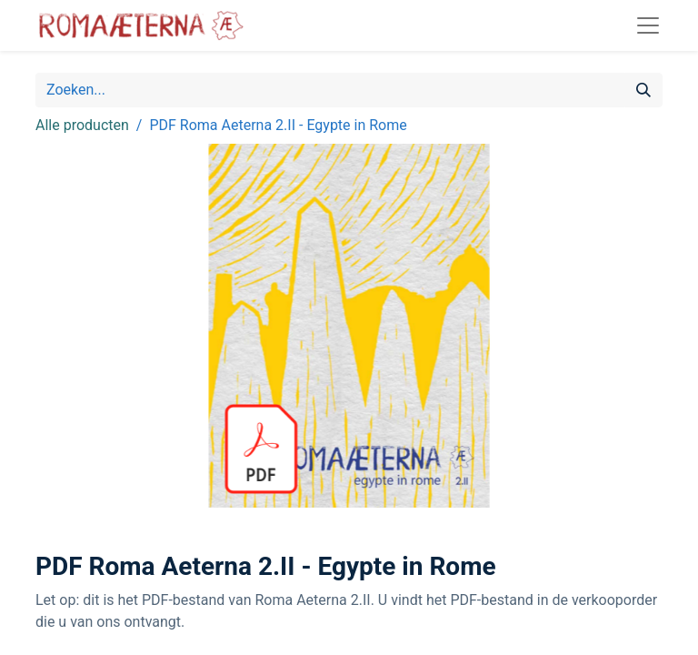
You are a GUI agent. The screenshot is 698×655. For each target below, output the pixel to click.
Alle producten (82, 125)
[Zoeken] (643, 90)
